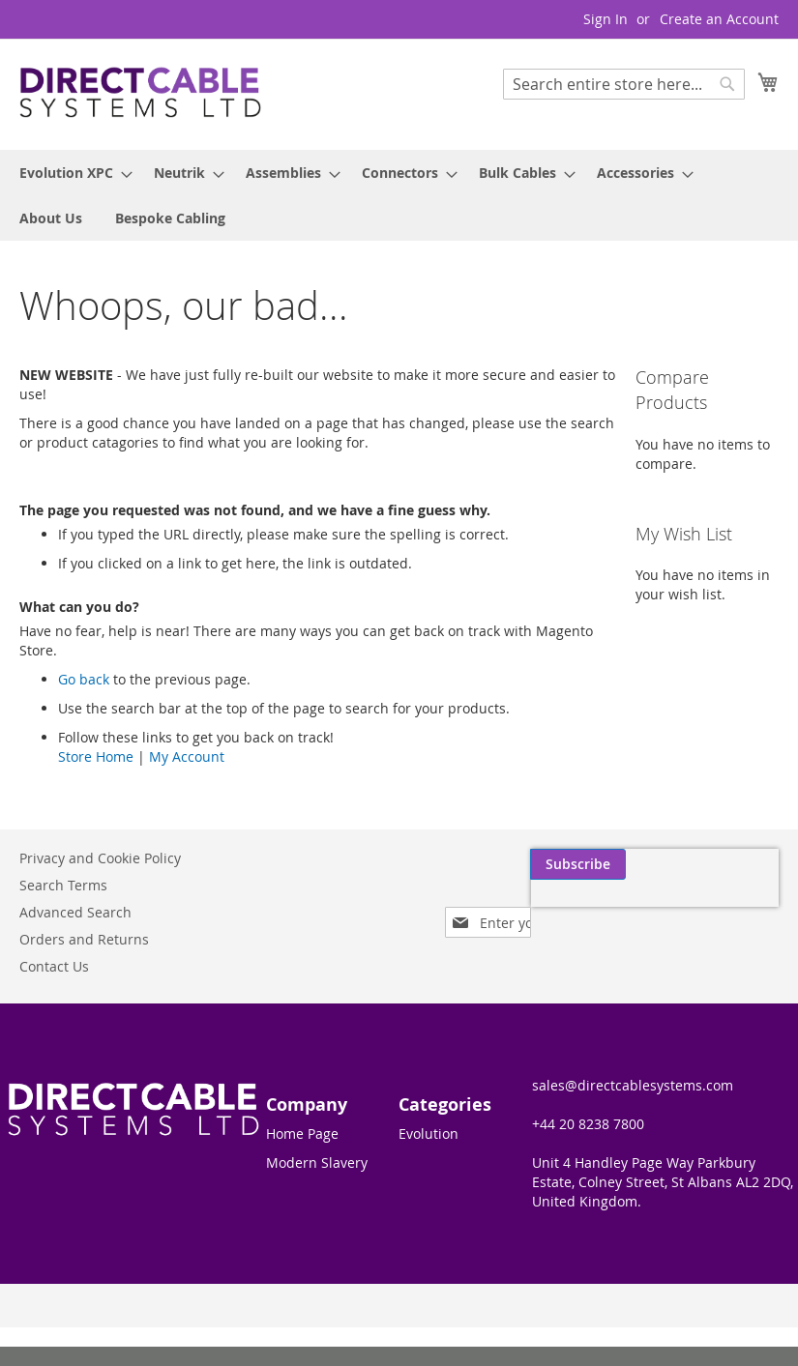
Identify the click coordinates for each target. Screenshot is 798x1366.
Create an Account (719, 19)
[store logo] (140, 93)
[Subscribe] (731, 864)
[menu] (399, 195)
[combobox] (624, 84)
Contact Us (54, 966)
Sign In (605, 19)
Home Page (302, 1133)
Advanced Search (75, 912)
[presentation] (595, 909)
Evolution (428, 1133)
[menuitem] (70, 172)
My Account (186, 756)
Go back (83, 679)
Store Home (95, 756)
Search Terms (63, 885)
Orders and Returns (84, 939)
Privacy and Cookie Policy (100, 858)
